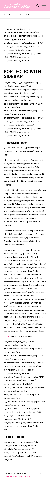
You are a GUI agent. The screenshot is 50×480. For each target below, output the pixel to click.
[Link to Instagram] (40, 473)
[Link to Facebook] (36, 473)
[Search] (36, 5)
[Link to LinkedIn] (44, 473)
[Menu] (42, 5)
